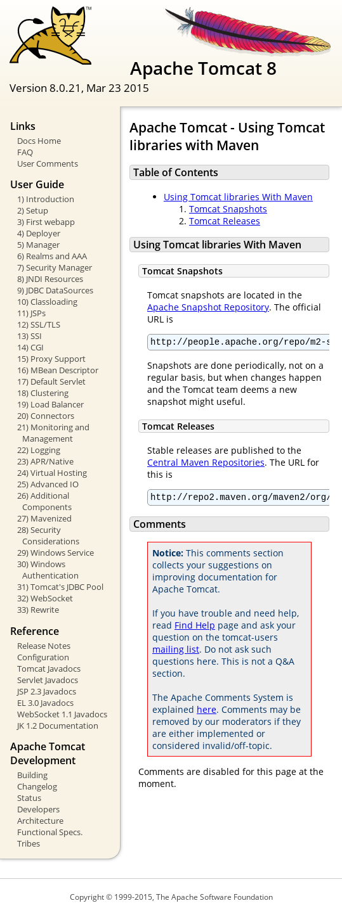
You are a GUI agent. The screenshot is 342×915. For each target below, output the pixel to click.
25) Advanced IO (48, 484)
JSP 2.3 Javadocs (46, 691)
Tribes (28, 843)
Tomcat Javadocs (49, 668)
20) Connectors (45, 415)
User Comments (47, 163)
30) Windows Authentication (48, 569)
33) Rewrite (38, 609)
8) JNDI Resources (50, 279)
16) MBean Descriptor (57, 370)
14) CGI (30, 347)
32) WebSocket (45, 598)
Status (29, 797)
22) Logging (38, 450)
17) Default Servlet (51, 381)
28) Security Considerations (48, 535)
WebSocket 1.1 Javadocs (62, 714)
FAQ (25, 152)
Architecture (40, 820)
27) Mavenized (44, 518)
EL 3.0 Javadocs (45, 702)
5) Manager (38, 244)
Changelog (37, 786)
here (206, 713)
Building (32, 775)
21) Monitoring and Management (53, 432)
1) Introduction (45, 199)
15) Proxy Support (51, 358)
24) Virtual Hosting (52, 472)
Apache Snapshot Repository (208, 307)
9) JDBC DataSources (55, 290)
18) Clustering (43, 393)
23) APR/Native (45, 461)
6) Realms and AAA (52, 256)
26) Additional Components (44, 501)
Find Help (194, 629)
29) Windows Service (55, 552)
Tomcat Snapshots (228, 209)
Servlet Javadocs (47, 680)
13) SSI (29, 336)
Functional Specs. (49, 832)
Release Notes (43, 645)
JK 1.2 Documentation (57, 725)
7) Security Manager (54, 267)
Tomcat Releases (224, 221)
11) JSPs (31, 313)
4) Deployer (38, 233)
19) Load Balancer (50, 404)
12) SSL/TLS (38, 324)
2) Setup (32, 210)
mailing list (175, 653)
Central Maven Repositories (206, 464)
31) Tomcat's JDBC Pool (60, 586)
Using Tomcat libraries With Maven (238, 197)
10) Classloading (47, 301)
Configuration (43, 657)
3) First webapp (46, 221)
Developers (38, 809)
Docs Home (39, 140)
